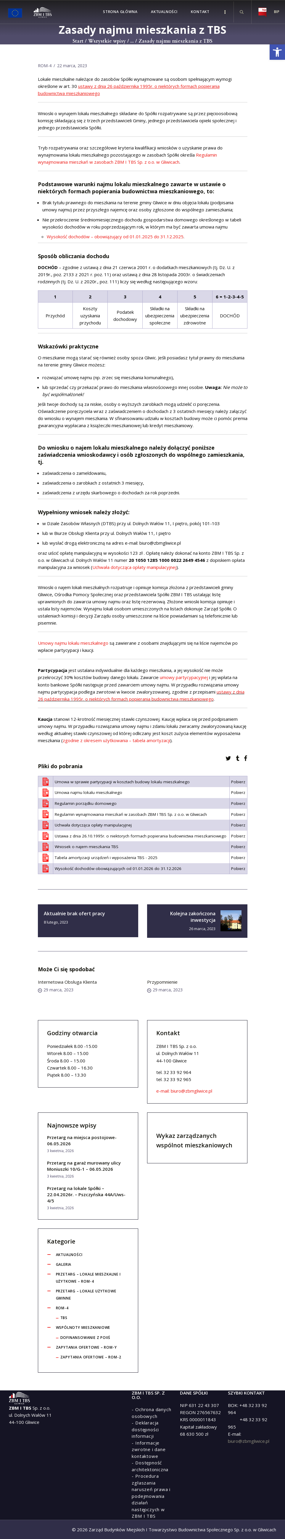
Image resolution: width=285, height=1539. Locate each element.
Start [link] (78, 41)
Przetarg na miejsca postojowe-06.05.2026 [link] (82, 1140)
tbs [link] (63, 1317)
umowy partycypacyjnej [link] (184, 677)
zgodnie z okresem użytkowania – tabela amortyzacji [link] (116, 740)
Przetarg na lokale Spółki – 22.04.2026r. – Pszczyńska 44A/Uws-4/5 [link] (86, 1194)
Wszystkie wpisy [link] (107, 41)
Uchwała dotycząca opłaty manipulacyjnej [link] (134, 567)
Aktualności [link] (69, 1254)
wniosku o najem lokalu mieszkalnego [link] (97, 447)
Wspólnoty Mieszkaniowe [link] (83, 1327)
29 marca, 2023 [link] (55, 990)
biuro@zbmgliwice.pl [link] (248, 1441)
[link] (277, 52)
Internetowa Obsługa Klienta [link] (67, 982)
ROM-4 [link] (44, 65)
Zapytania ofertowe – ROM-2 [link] (90, 1357)
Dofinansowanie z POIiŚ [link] (85, 1337)
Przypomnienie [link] (162, 982)
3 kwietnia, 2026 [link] (60, 1150)
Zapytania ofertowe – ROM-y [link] (86, 1347)
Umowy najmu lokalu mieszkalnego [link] (73, 643)
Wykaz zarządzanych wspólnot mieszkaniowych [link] (194, 1140)
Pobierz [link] (238, 781)
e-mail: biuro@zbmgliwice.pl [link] (153, 543)
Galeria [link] (64, 1264)
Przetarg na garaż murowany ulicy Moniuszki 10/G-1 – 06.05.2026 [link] (84, 1166)
